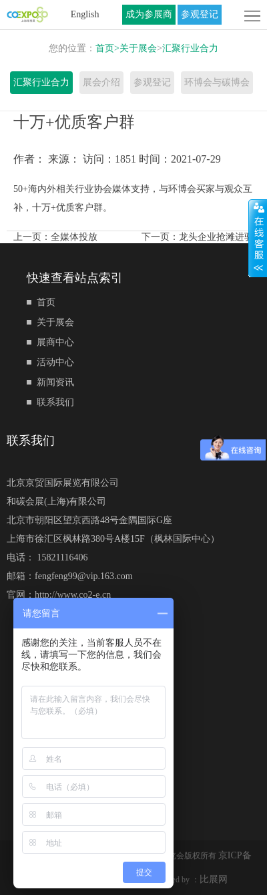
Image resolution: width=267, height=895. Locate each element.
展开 (257, 238)
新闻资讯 (55, 382)
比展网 (214, 879)
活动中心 (55, 362)
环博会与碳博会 (217, 82)
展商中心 (55, 342)
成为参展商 (148, 14)
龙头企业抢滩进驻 (216, 237)
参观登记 (199, 14)
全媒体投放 (74, 237)
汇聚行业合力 (190, 48)
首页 (107, 48)
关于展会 (138, 48)
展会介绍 (101, 82)
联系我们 (55, 402)
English (85, 14)
